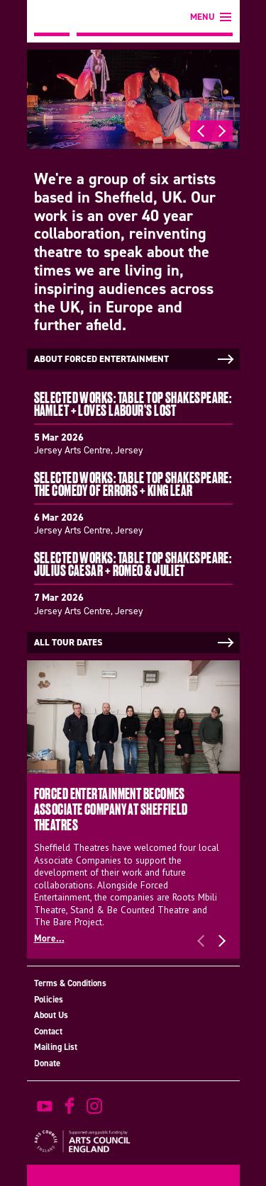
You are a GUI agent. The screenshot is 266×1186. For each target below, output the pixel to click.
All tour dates (135, 642)
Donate (47, 1063)
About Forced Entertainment (135, 359)
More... (49, 938)
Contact (48, 1031)
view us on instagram (94, 1106)
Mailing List (55, 1047)
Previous (200, 131)
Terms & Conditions (70, 983)
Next (222, 131)
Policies (48, 999)
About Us (51, 1015)
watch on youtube (44, 1106)
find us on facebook (69, 1106)
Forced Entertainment (52, 18)
